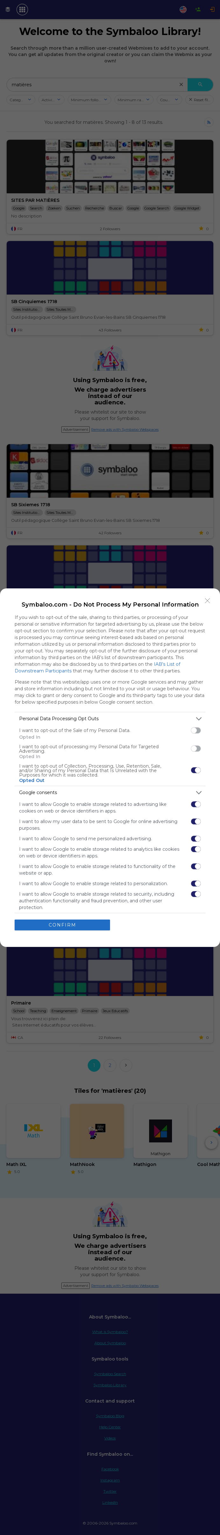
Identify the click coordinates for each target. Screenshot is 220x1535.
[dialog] (110, 767)
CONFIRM (62, 925)
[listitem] (110, 718)
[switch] (196, 730)
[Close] (208, 601)
